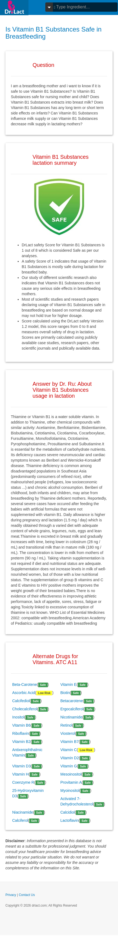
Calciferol (20, 820)
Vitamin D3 (21, 766)
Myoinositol (69, 790)
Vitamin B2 (21, 741)
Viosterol (67, 733)
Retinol (66, 725)
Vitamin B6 (21, 725)
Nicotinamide (71, 717)
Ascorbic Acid (23, 692)
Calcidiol (67, 812)
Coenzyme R (23, 782)
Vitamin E (68, 684)
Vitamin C (68, 750)
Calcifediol (21, 701)
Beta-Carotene (24, 684)
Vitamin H (20, 774)
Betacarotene (71, 701)
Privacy (10, 895)
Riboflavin (20, 733)
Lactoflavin (69, 820)
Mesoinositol (71, 774)
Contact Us (27, 895)
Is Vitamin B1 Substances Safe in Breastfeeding (53, 33)
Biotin (65, 692)
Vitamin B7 (69, 741)
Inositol (18, 717)
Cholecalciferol (24, 709)
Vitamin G (68, 766)
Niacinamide (22, 812)
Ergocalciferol (72, 709)
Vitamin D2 (69, 758)
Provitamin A (71, 782)
